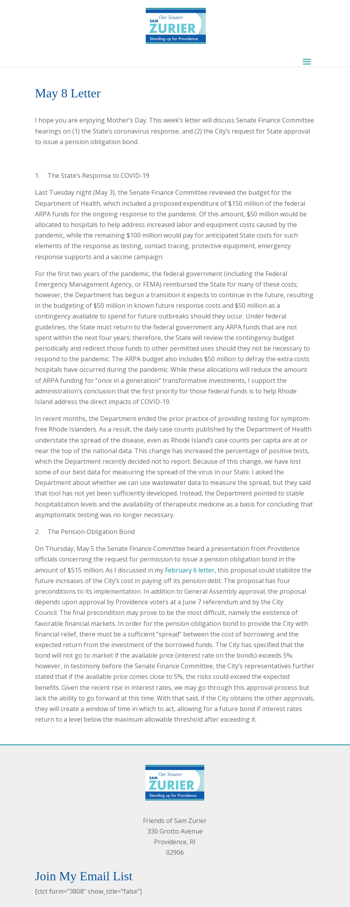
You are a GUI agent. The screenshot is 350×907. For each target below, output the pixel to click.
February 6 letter (189, 570)
